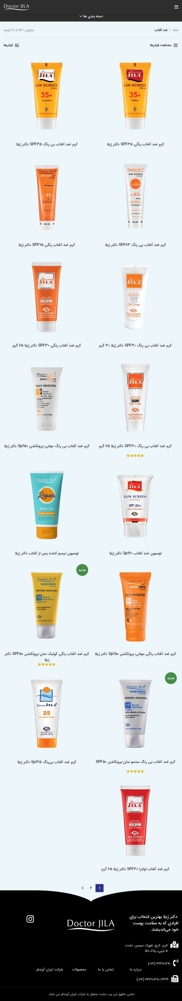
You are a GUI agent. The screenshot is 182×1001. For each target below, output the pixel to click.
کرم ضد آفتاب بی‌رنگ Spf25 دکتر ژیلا (46, 762)
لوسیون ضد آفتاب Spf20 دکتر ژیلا (135, 553)
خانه (175, 30)
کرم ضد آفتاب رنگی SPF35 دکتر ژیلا (135, 144)
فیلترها (8, 45)
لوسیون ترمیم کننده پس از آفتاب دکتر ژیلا (46, 553)
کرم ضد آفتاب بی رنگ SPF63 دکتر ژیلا (135, 245)
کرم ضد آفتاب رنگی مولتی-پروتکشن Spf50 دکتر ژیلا (135, 654)
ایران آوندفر (69, 994)
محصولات (79, 969)
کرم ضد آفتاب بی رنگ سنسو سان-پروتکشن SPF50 (135, 762)
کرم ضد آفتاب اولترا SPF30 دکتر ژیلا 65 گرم (135, 869)
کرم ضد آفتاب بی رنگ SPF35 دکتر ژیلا (46, 144)
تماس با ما (106, 969)
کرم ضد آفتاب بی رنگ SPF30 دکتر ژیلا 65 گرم (135, 446)
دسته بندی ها (93, 16)
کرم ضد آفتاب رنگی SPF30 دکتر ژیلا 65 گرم (47, 345)
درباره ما (135, 969)
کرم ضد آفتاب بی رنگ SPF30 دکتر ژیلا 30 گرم (135, 345)
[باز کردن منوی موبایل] (176, 7)
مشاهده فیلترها (161, 45)
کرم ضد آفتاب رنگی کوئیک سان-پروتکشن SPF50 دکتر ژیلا (47, 657)
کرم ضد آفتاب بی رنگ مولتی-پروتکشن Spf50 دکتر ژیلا (46, 446)
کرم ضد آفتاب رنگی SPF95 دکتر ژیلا (46, 245)
